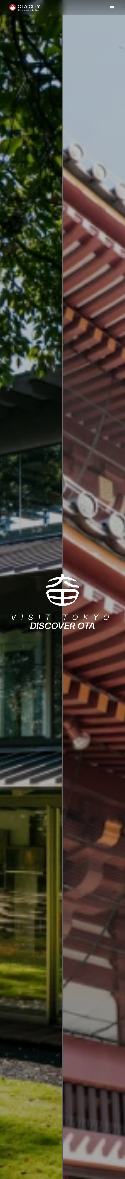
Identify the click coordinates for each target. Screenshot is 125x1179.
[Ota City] (24, 7)
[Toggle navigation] (112, 7)
